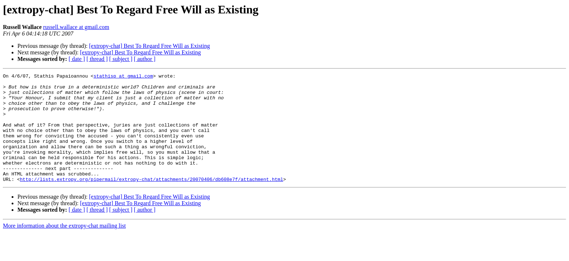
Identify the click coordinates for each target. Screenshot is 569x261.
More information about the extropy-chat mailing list (64, 247)
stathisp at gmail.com (123, 77)
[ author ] (145, 59)
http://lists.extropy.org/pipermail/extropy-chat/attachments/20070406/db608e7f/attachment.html (151, 201)
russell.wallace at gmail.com (76, 27)
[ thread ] (97, 59)
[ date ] (77, 59)
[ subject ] (120, 59)
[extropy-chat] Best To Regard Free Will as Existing (149, 46)
